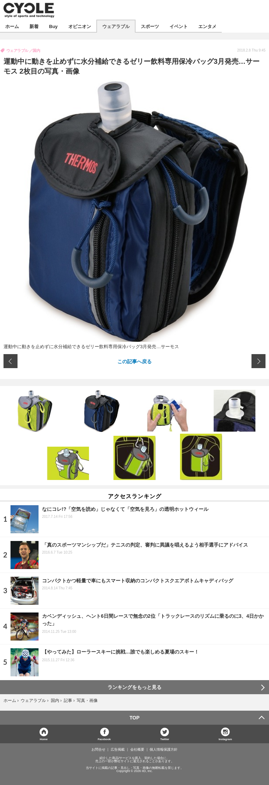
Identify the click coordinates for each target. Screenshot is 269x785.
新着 (34, 26)
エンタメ (207, 26)
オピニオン (79, 26)
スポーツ (150, 26)
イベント (179, 26)
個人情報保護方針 (164, 749)
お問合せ (98, 749)
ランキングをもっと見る (134, 687)
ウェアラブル (116, 26)
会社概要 (137, 749)
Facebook (104, 738)
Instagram (225, 738)
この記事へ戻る (134, 361)
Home (44, 738)
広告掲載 (118, 749)
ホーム (12, 26)
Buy (53, 26)
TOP (135, 717)
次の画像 (258, 361)
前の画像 (11, 361)
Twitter (165, 738)
